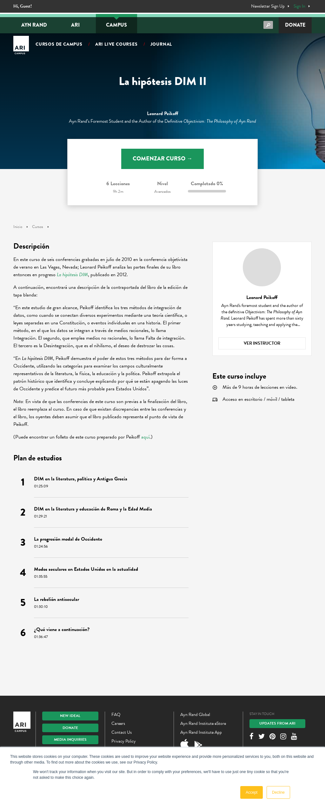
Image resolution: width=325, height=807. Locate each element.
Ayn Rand (34, 25)
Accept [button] (251, 792)
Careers (118, 723)
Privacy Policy (123, 741)
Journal (161, 44)
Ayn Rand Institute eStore (203, 723)
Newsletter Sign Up (268, 6)
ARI (75, 25)
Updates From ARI (277, 723)
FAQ (116, 714)
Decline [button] (278, 792)
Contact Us (121, 732)
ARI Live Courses (116, 44)
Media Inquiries (70, 739)
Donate (295, 25)
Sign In (299, 6)
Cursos (37, 227)
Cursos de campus (59, 44)
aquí (145, 437)
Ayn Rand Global (195, 714)
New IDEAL (70, 716)
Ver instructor (262, 343)
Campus (116, 25)
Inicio (17, 227)
